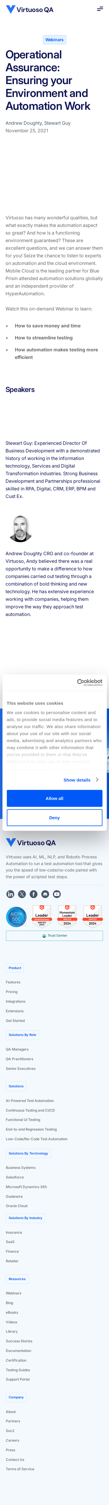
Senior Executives (20, 1068)
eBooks (12, 1312)
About (11, 1411)
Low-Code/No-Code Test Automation (36, 1139)
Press (10, 1450)
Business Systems (20, 1167)
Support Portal (18, 1379)
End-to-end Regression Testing (31, 1129)
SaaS (10, 1242)
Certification (16, 1360)
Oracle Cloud (16, 1206)
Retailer (12, 1261)
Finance (12, 1251)
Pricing (11, 992)
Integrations (15, 1001)
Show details (77, 779)
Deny (54, 817)
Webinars (13, 1293)
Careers (12, 1440)
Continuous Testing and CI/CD (30, 1110)
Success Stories (19, 1341)
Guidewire (14, 1196)
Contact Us (15, 1459)
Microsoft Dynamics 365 (26, 1187)
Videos (11, 1322)
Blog (9, 1303)
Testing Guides (18, 1370)
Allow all (54, 798)
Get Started (15, 1020)
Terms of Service (20, 1469)
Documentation (18, 1350)
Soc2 (10, 1430)
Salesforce (15, 1177)
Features (13, 982)
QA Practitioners (19, 1059)
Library (12, 1331)
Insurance (14, 1232)
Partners (13, 1421)
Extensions (15, 1011)
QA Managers (17, 1049)
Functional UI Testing (23, 1119)
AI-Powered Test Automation (30, 1100)
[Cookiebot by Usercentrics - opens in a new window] (77, 682)
